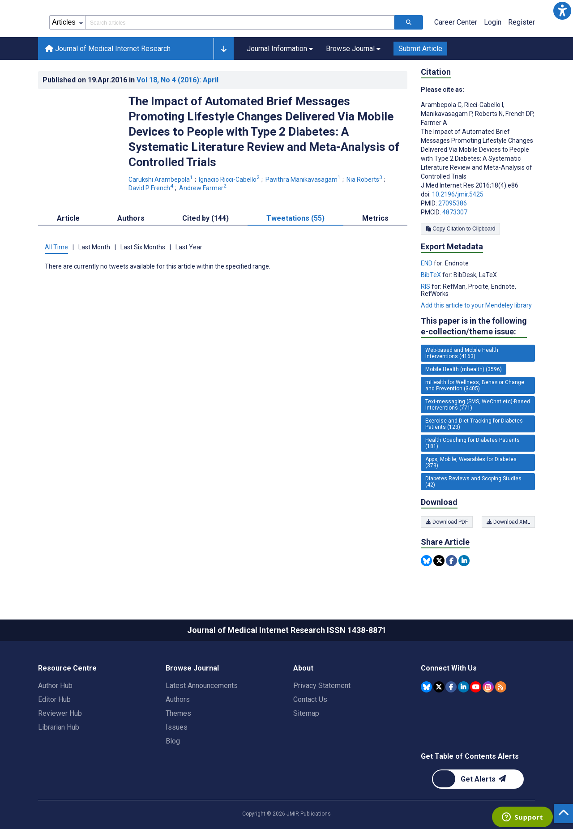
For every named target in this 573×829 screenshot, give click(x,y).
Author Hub (55, 685)
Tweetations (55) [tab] (295, 218)
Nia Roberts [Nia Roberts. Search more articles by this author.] (365, 179)
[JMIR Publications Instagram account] (488, 686)
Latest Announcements (202, 685)
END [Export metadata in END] (427, 263)
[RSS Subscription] (500, 686)
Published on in (130, 80)
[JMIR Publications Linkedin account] (463, 686)
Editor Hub (54, 699)
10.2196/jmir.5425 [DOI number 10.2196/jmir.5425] (457, 194)
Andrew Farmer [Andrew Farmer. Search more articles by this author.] (203, 188)
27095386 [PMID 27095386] (452, 203)
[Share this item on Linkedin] (464, 560)
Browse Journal (192, 668)
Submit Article (420, 48)
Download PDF (447, 522)
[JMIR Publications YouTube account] (475, 686)
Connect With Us (449, 668)
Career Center (455, 22)
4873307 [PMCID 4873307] (454, 212)
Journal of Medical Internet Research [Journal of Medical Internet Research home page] (108, 48)
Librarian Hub (58, 727)
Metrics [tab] (375, 218)
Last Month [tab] (94, 247)
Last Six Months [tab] (142, 247)
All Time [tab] (56, 247)
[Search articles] (408, 22)
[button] (562, 11)
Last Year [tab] (188, 247)
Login (492, 22)
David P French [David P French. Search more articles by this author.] (151, 188)
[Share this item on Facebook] (451, 560)
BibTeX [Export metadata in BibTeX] (431, 274)
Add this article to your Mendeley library (476, 305)
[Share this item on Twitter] (439, 560)
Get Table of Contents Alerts (470, 756)
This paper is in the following (474, 326)
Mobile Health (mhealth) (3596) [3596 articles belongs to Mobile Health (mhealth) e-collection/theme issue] (463, 369)
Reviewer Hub (60, 713)
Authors (178, 699)
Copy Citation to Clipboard (460, 229)
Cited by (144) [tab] (205, 218)
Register (521, 22)
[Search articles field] (239, 22)
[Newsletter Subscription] (478, 779)
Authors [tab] (131, 218)
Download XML (508, 522)
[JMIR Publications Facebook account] (451, 686)
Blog (173, 741)
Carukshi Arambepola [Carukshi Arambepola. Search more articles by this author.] (161, 179)
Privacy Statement (322, 685)
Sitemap (306, 713)
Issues (177, 727)
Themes (178, 713)
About (303, 668)
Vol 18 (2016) (177, 80)
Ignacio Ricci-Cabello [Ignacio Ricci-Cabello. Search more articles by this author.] (230, 179)
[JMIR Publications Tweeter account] (439, 686)
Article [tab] (68, 218)
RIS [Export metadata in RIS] (426, 286)
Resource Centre (67, 668)
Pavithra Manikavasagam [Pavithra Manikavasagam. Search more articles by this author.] (303, 179)
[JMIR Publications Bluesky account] (426, 686)
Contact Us (310, 699)
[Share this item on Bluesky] (426, 560)
